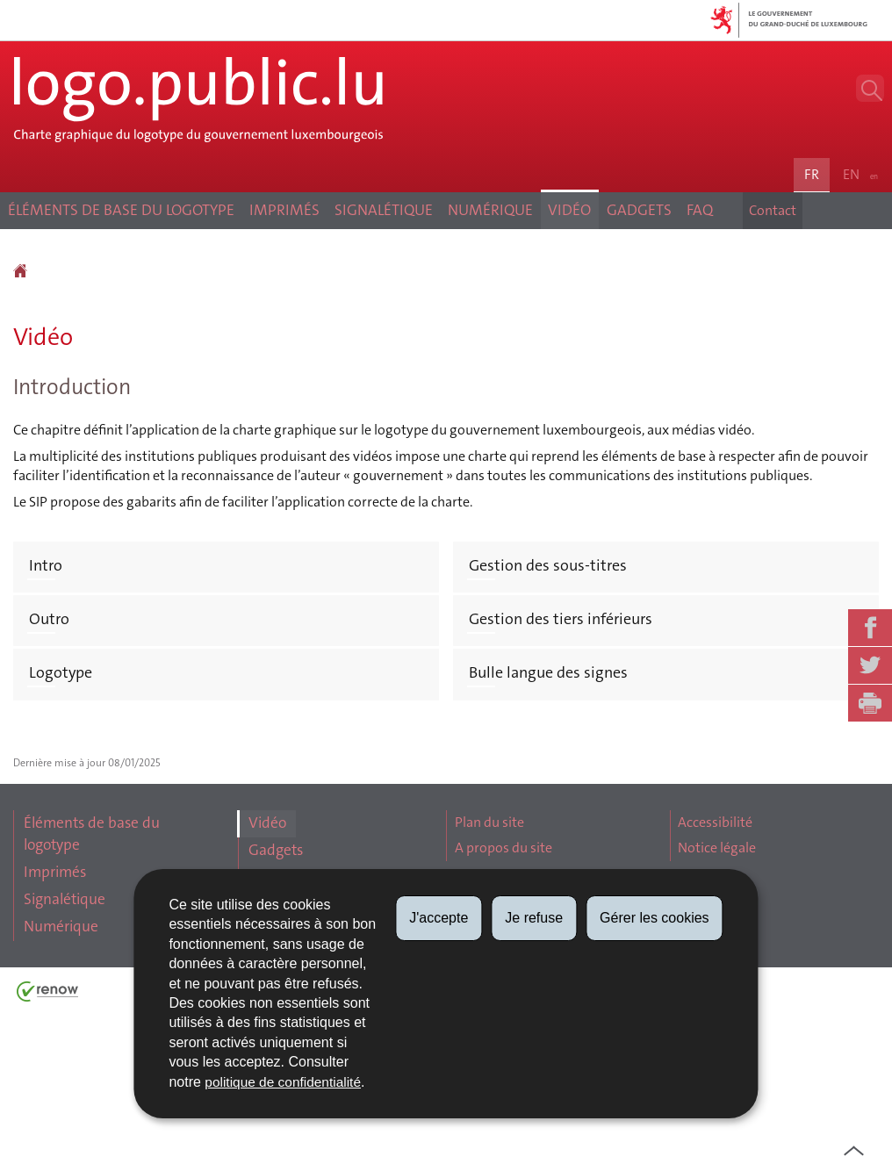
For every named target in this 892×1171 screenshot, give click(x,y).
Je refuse (534, 917)
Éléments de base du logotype (88, 270)
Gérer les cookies (654, 917)
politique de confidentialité (285, 1081)
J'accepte (438, 917)
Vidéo (607, 271)
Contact (764, 271)
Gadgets (700, 271)
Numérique (503, 271)
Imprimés (244, 271)
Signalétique (369, 271)
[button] (859, 103)
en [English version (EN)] (859, 214)
